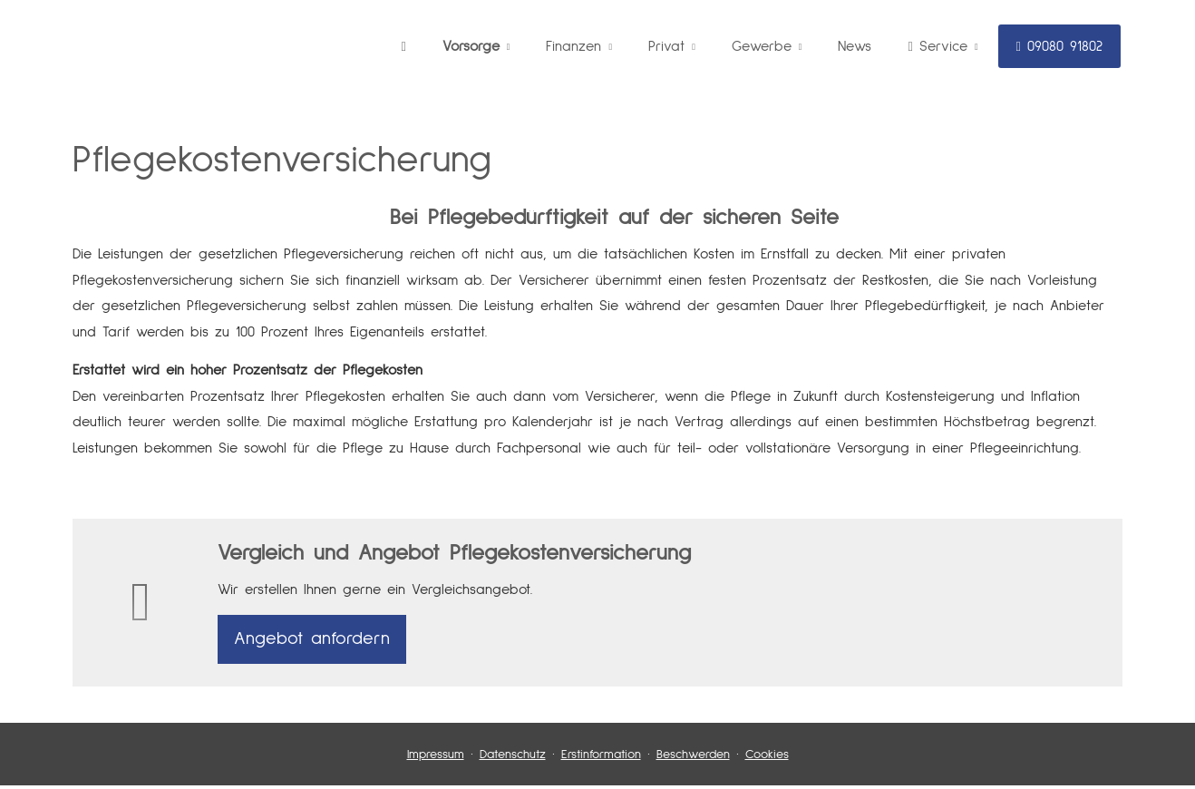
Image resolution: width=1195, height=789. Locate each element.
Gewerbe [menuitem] (762, 46)
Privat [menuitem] (666, 46)
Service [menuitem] (937, 46)
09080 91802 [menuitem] (1059, 46)
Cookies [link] (767, 758)
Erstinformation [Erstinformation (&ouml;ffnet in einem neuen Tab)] (601, 758)
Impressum (435, 758)
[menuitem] (404, 46)
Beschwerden (693, 758)
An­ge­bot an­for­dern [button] (312, 640)
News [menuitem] (854, 46)
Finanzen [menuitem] (573, 46)
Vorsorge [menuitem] (471, 46)
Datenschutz (513, 758)
